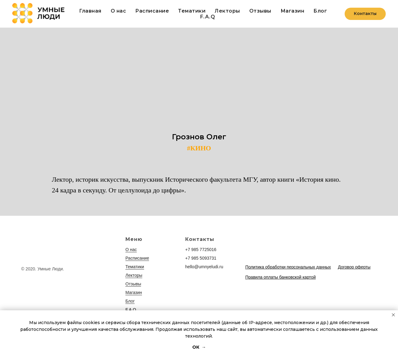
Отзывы (260, 11)
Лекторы (227, 11)
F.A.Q (207, 17)
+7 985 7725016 (200, 249)
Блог (320, 11)
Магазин (133, 292)
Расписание (152, 11)
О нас (118, 11)
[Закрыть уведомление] (393, 315)
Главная (90, 11)
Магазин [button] (292, 11)
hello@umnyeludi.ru (204, 266)
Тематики (191, 11)
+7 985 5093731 (200, 258)
